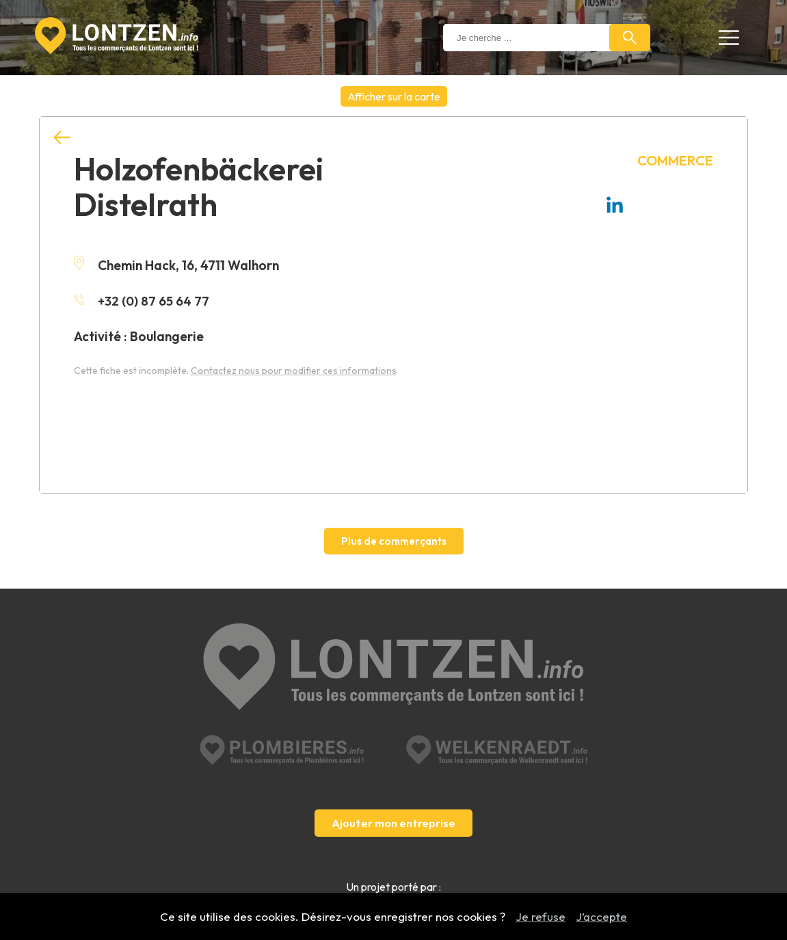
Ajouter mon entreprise (393, 777)
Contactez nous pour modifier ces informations (294, 370)
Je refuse (540, 916)
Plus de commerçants (393, 541)
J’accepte (601, 916)
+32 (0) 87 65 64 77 (142, 301)
